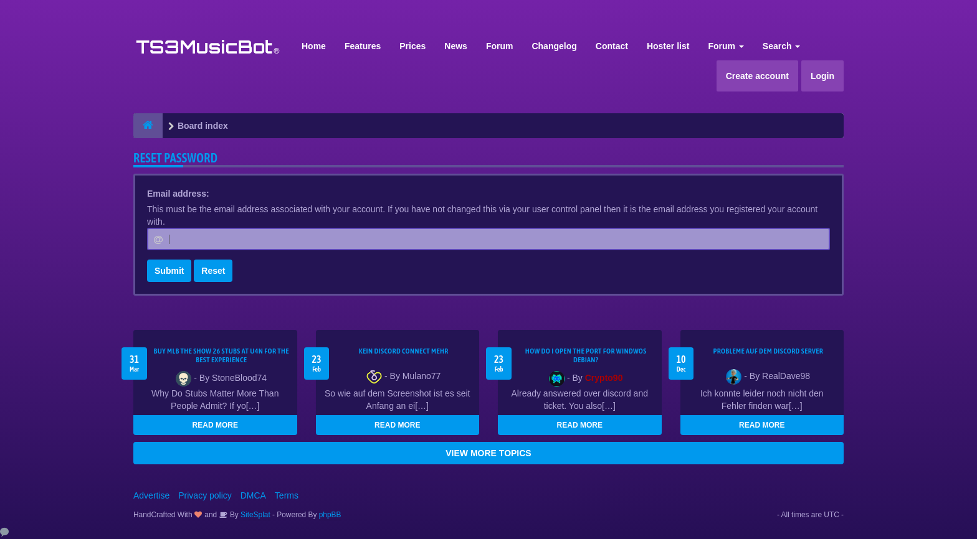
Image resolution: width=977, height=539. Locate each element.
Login (822, 76)
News (455, 46)
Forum (499, 46)
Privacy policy (205, 495)
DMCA (253, 495)
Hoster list (668, 46)
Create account (757, 76)
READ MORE (215, 425)
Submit (169, 271)
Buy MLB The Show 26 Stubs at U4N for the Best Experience (221, 355)
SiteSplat (254, 514)
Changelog (553, 46)
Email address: (178, 194)
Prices (412, 46)
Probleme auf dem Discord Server (768, 351)
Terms (286, 495)
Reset (213, 271)
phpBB (330, 514)
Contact (612, 46)
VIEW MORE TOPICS (488, 453)
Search (782, 46)
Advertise (151, 495)
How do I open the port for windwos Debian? (586, 355)
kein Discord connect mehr (404, 351)
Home (314, 46)
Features (363, 46)
